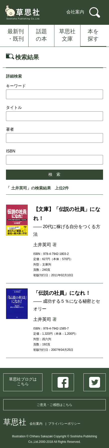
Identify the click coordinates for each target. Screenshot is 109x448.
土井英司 (42, 244)
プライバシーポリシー (64, 423)
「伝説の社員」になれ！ (61, 293)
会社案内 (75, 11)
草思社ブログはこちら (23, 381)
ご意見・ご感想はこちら (54, 405)
